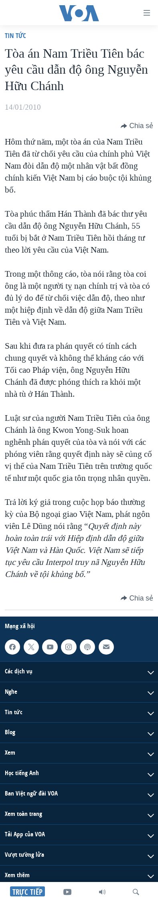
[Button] (137, 126)
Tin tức (15, 35)
